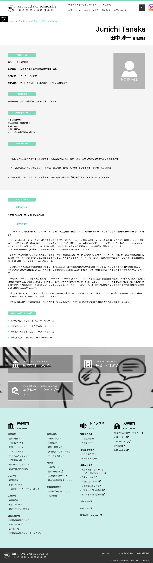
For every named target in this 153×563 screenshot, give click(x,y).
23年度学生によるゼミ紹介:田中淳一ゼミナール (32, 326)
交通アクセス (74, 10)
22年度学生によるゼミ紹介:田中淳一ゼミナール (32, 321)
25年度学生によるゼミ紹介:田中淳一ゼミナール (32, 337)
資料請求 (106, 10)
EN (142, 7)
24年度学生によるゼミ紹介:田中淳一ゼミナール (32, 332)
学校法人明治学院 (143, 553)
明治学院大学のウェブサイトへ (82, 5)
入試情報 (107, 5)
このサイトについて (108, 553)
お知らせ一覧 (86, 501)
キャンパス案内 (91, 10)
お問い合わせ (120, 10)
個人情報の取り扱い (126, 553)
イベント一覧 (86, 508)
